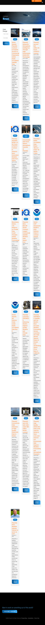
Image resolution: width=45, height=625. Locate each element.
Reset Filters (6, 43)
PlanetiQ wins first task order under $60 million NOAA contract (26, 432)
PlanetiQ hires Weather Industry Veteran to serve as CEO (15, 533)
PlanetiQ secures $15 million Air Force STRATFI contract (37, 48)
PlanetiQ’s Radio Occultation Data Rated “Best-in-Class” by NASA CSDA (37, 148)
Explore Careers (9, 617)
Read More (15, 109)
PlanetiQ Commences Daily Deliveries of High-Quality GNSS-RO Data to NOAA (16, 432)
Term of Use (36, 623)
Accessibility (30, 623)
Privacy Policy (24, 623)
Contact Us (38, 0)
